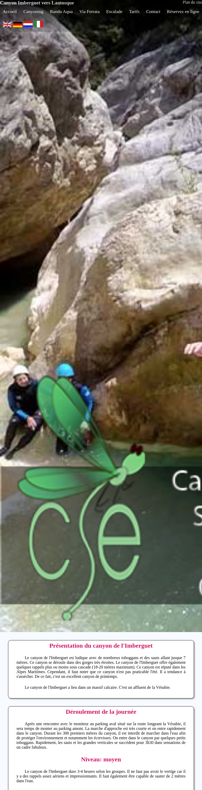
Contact (153, 11)
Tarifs (134, 11)
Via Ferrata (89, 11)
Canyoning (33, 11)
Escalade (114, 11)
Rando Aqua (61, 11)
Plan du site (192, 2)
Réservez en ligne (183, 11)
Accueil (10, 11)
